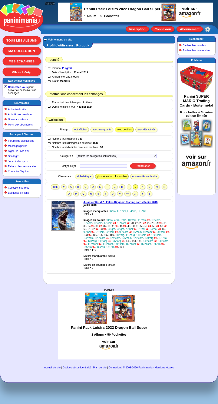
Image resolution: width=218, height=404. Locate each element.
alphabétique (84, 176)
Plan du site (100, 367)
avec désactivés (146, 129)
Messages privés (17, 145)
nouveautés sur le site (144, 176)
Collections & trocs (18, 187)
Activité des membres (20, 114)
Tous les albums (21, 40)
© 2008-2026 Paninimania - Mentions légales (148, 367)
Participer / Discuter (22, 134)
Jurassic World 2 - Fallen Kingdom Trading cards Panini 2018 (120, 202)
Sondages (14, 156)
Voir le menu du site (60, 39)
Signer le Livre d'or (18, 151)
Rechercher (196, 39)
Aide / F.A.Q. (21, 72)
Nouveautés (21, 102)
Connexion (163, 29)
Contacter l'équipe (18, 171)
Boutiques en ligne (18, 192)
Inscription (137, 29)
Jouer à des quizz (18, 161)
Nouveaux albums (18, 119)
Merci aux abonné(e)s (20, 124)
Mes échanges (22, 61)
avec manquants (101, 129)
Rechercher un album (195, 45)
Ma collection (21, 51)
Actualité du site (17, 109)
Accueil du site (52, 367)
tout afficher (80, 129)
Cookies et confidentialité (77, 367)
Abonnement (189, 29)
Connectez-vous (18, 87)
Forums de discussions (21, 140)
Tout (55, 186)
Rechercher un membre (196, 50)
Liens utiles (21, 181)
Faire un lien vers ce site (22, 166)
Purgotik (67, 68)
